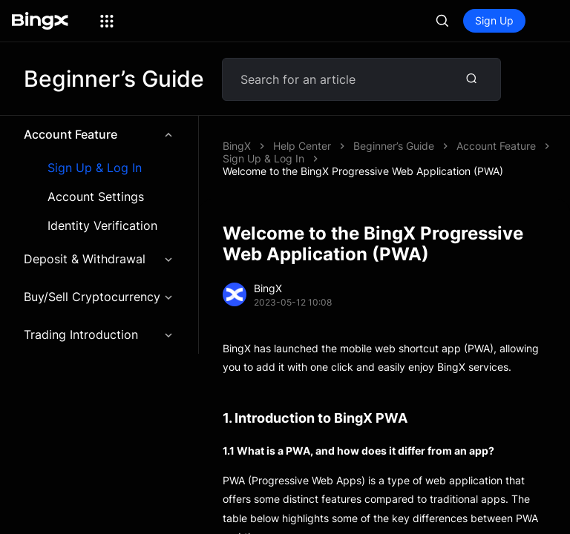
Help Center (302, 145)
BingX (237, 145)
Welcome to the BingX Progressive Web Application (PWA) (363, 171)
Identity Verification (102, 226)
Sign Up (494, 20)
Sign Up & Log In (95, 168)
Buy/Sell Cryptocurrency (99, 296)
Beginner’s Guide (393, 145)
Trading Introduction (99, 334)
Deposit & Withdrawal (99, 258)
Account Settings (96, 197)
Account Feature (99, 134)
